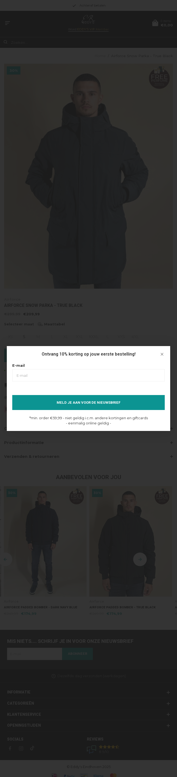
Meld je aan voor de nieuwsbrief (89, 402)
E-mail (18, 365)
